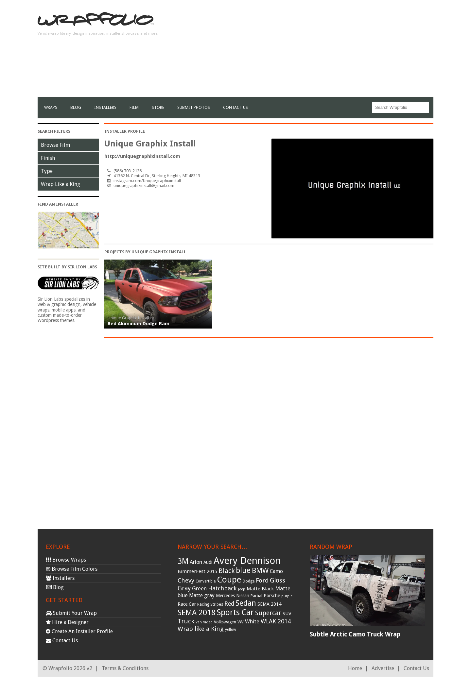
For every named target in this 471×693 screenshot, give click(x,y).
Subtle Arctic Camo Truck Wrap (355, 634)
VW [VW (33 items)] (240, 621)
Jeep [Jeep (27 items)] (241, 589)
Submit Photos (193, 107)
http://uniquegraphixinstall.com (142, 156)
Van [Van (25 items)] (199, 622)
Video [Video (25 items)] (208, 622)
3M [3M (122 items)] (183, 561)
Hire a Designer (67, 622)
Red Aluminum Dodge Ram (138, 323)
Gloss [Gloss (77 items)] (277, 580)
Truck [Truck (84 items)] (186, 621)
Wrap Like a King (60, 184)
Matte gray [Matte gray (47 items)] (202, 595)
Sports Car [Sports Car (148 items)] (235, 612)
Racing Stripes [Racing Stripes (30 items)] (210, 604)
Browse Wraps (66, 560)
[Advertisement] (314, 51)
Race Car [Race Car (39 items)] (187, 604)
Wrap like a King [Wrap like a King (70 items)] (201, 629)
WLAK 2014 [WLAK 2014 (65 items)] (276, 621)
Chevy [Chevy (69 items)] (186, 580)
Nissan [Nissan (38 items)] (242, 595)
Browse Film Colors (71, 569)
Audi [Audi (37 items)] (207, 562)
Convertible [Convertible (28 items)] (206, 581)
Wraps (50, 107)
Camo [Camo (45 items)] (276, 571)
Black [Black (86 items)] (226, 571)
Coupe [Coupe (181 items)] (229, 579)
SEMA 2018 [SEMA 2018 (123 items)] (197, 612)
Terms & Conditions (125, 668)
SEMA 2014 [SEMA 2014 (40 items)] (269, 604)
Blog (75, 107)
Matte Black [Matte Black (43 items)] (260, 589)
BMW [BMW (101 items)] (260, 570)
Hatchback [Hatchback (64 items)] (222, 588)
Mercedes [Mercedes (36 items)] (225, 595)
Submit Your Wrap (71, 613)
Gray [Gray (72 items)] (184, 588)
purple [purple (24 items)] (286, 596)
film (134, 107)
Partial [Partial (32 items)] (256, 595)
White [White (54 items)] (252, 621)
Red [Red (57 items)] (229, 603)
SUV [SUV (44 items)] (287, 614)
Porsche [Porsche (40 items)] (272, 595)
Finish (48, 158)
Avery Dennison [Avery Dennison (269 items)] (247, 560)
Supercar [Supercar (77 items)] (268, 613)
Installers (105, 107)
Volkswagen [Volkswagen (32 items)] (225, 621)
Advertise (383, 668)
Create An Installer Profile (79, 631)
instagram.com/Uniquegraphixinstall (147, 180)
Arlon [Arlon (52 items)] (196, 562)
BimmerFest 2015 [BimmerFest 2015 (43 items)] (197, 571)
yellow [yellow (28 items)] (230, 629)
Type (47, 171)
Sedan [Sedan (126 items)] (246, 603)
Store (158, 107)
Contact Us (235, 107)
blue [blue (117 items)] (243, 570)
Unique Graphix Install (128, 317)
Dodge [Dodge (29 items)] (248, 581)
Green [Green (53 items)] (199, 588)
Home (355, 668)
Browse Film (55, 145)
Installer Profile (124, 131)
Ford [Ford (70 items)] (262, 580)
